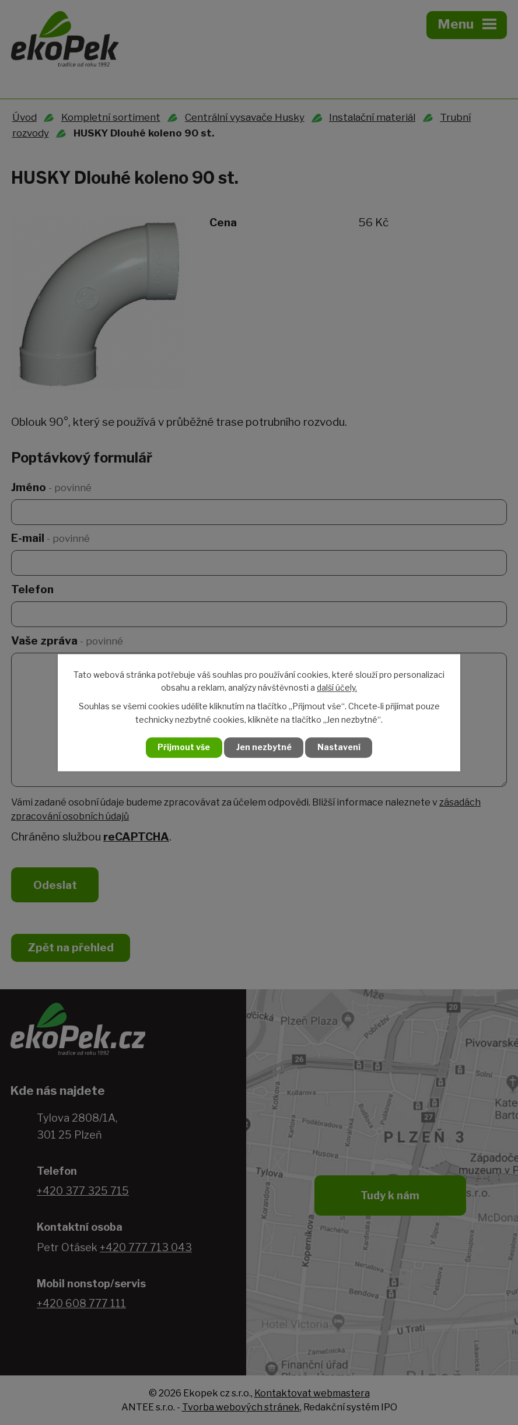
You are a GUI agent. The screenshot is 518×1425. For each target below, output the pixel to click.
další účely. (337, 687)
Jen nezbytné (264, 747)
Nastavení (339, 747)
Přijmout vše (184, 747)
